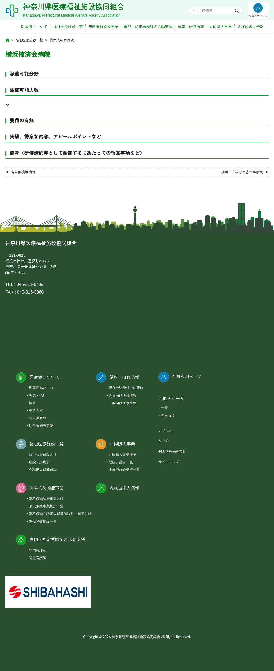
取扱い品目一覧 (121, 462)
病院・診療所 (39, 462)
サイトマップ (168, 462)
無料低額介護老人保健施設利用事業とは (60, 513)
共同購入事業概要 (122, 454)
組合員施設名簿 (41, 425)
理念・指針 (37, 395)
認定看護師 (37, 558)
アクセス (15, 273)
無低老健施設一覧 (43, 521)
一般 (164, 408)
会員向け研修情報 (122, 395)
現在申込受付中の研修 (126, 387)
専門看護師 (37, 550)
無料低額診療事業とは (46, 498)
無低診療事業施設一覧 (46, 506)
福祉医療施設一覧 (68, 27)
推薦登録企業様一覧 (124, 469)
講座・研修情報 (191, 27)
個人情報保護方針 (172, 451)
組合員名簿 (37, 418)
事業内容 (36, 410)
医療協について (34, 27)
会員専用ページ (187, 376)
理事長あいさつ (41, 387)
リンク (163, 441)
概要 (32, 403)
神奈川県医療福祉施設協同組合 (73, 7)
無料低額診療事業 (103, 27)
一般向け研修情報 (122, 403)
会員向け (168, 415)
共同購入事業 (220, 27)
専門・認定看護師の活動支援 (148, 27)
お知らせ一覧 (171, 398)
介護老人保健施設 (43, 469)
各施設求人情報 (250, 27)
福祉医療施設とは (43, 454)
